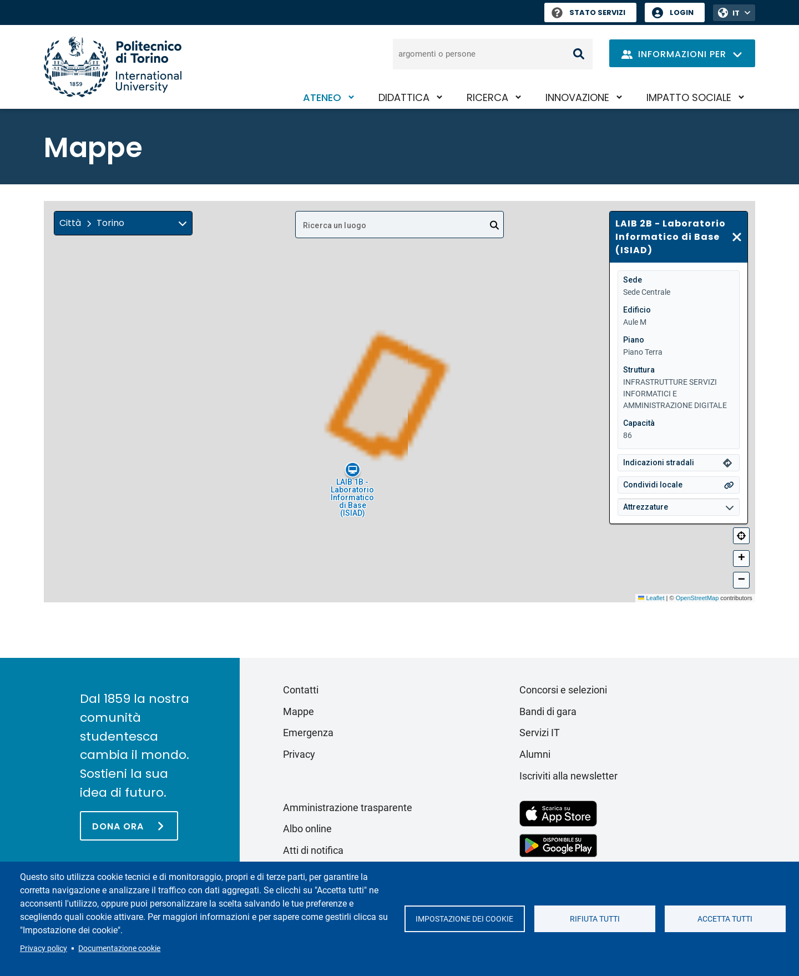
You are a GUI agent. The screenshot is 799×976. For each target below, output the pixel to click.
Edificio (637, 309)
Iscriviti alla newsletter (568, 776)
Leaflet (651, 598)
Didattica (403, 97)
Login (682, 12)
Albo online (307, 828)
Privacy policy (43, 948)
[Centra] (741, 535)
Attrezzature (645, 506)
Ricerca (487, 97)
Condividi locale (652, 484)
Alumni (534, 754)
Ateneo (322, 97)
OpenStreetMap (697, 598)
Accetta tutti (724, 918)
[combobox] (399, 225)
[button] (123, 223)
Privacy (299, 754)
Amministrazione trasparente (347, 807)
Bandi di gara (548, 711)
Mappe (298, 711)
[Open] (494, 225)
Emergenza (308, 732)
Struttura (639, 369)
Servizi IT (539, 732)
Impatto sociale (688, 97)
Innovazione (577, 97)
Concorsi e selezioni (563, 690)
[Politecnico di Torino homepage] (112, 67)
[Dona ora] (129, 826)
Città (70, 223)
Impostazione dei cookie (464, 918)
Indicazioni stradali (658, 462)
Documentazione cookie (119, 948)
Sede (632, 279)
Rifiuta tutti (595, 918)
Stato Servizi (588, 12)
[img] (182, 223)
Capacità (639, 423)
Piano (633, 339)
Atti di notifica (313, 850)
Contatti (300, 690)
